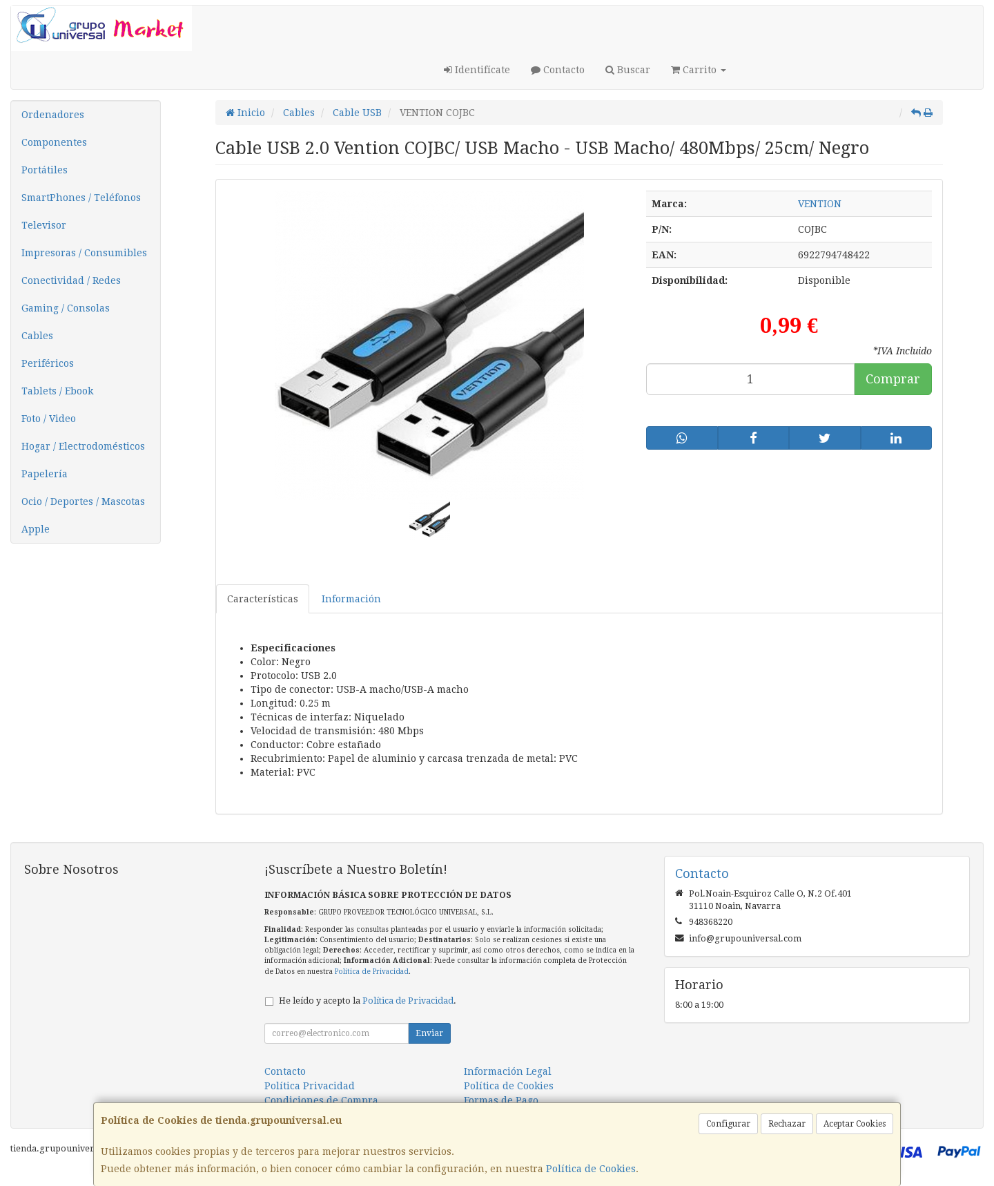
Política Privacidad (309, 1085)
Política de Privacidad (372, 971)
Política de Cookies (591, 1168)
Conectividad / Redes (71, 280)
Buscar (627, 69)
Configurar (728, 1124)
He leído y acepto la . (367, 1000)
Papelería (44, 473)
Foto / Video (48, 418)
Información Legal (508, 1071)
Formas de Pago (501, 1100)
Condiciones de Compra (321, 1100)
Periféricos (47, 363)
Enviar (429, 1033)
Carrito (698, 69)
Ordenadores (52, 114)
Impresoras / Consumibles (84, 252)
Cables (37, 335)
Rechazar (787, 1124)
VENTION (819, 203)
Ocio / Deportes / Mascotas (83, 501)
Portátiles (44, 169)
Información (351, 598)
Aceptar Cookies (855, 1124)
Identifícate (477, 69)
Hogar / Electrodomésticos (83, 446)
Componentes (54, 142)
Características (262, 598)
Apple (35, 529)
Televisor (43, 225)
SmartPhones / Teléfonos (81, 197)
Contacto (558, 69)
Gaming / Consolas (65, 308)
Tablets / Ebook (57, 390)
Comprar (893, 379)
